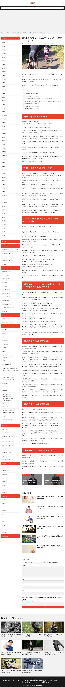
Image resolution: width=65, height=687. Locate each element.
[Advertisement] (32, 21)
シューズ (5, 472)
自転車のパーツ (10, 32)
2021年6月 (4, 42)
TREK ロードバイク (8, 417)
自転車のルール (6, 290)
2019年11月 (4, 111)
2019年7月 (4, 125)
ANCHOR (5, 326)
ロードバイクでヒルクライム (9, 424)
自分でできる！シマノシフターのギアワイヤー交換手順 (32, 634)
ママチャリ (5, 312)
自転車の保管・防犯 (7, 294)
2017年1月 (4, 233)
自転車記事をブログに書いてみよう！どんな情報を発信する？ (50, 497)
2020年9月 (4, 75)
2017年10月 (4, 200)
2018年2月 (4, 186)
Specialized (5, 402)
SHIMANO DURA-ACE (9, 394)
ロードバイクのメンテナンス (9, 436)
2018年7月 (4, 168)
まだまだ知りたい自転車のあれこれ (10, 265)
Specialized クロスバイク (9, 406)
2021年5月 (4, 46)
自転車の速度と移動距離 (8, 304)
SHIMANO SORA (8, 396)
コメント (24, 565)
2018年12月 (4, 150)
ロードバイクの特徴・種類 (8, 440)
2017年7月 (4, 211)
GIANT (4, 348)
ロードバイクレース (7, 447)
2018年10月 (4, 157)
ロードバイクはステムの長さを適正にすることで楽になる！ (50, 546)
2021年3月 (4, 53)
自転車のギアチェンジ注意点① (31, 103)
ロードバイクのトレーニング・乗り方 (10, 432)
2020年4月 (4, 93)
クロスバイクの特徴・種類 (8, 254)
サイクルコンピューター (8, 465)
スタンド (5, 476)
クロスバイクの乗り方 (8, 251)
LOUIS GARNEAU (7, 360)
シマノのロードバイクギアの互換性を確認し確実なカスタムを (10, 634)
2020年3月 (4, 96)
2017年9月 (4, 204)
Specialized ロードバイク (9, 408)
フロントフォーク (7, 519)
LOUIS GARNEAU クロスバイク (11, 364)
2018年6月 (4, 172)
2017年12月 (4, 193)
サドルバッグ (6, 469)
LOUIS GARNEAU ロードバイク (11, 366)
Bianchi (4, 330)
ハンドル (5, 512)
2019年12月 (4, 107)
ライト (4, 483)
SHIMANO (5, 386)
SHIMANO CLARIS (8, 392)
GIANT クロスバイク (8, 351)
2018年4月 (4, 179)
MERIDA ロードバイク (9, 375)
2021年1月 (4, 60)
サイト (23, 590)
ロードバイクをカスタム (8, 451)
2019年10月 (4, 114)
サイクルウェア (6, 462)
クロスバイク (6, 243)
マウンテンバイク (7, 276)
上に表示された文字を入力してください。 (31, 600)
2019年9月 (4, 118)
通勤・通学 (5, 308)
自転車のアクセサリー (8, 458)
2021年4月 (4, 49)
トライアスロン (6, 272)
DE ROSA (5, 344)
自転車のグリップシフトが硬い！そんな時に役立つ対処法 (32, 670)
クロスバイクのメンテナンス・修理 (10, 247)
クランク (5, 494)
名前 (23, 579)
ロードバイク (6, 421)
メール (23, 584)
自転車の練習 (6, 297)
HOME (3, 32)
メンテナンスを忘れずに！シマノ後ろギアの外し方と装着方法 (53, 652)
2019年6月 (4, 129)
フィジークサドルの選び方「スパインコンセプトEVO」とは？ (49, 506)
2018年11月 (4, 154)
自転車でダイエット (7, 286)
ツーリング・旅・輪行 (8, 268)
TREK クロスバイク (8, 415)
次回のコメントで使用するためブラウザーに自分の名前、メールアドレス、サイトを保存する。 (43, 597)
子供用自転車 (6, 283)
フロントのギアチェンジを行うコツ (32, 96)
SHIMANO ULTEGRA (8, 398)
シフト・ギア (17, 32)
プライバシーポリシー (29, 680)
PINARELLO (5, 379)
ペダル (4, 523)
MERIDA (5, 370)
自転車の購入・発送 (7, 301)
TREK (4, 411)
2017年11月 (4, 197)
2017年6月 (4, 215)
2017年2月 (4, 229)
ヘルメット (5, 480)
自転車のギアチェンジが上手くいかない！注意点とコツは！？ (33, 32)
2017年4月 (4, 222)
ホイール (5, 526)
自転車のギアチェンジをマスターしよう (33, 108)
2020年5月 (4, 89)
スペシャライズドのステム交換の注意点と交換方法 (49, 535)
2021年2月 (4, 57)
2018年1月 (4, 190)
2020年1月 (4, 103)
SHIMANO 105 (7, 390)
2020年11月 (4, 67)
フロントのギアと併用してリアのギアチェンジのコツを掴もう (37, 98)
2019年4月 (4, 136)
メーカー (5, 322)
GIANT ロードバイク (8, 353)
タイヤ (4, 505)
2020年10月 (4, 71)
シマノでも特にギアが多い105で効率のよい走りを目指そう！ (11, 652)
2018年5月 (4, 175)
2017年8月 (4, 208)
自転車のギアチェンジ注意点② (31, 106)
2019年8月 (4, 121)
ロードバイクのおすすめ (8, 428)
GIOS (4, 357)
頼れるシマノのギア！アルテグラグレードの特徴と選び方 (53, 634)
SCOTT (4, 383)
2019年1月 (4, 146)
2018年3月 (4, 182)
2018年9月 (4, 161)
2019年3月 (4, 139)
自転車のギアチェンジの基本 (30, 93)
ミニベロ (5, 279)
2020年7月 (4, 82)
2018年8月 (4, 164)
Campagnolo (5, 333)
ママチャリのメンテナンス (8, 315)
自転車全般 (52, 43)
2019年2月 (4, 143)
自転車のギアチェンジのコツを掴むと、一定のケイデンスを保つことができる (41, 101)
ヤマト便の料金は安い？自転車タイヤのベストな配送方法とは (50, 516)
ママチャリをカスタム (8, 319)
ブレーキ (5, 516)
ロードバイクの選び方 (8, 444)
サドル (4, 498)
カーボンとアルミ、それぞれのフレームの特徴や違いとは (50, 526)
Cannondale (5, 337)
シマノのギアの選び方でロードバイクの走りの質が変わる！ (32, 652)
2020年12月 (4, 64)
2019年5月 (4, 132)
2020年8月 (4, 78)
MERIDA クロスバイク (9, 373)
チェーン (5, 508)
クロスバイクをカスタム (8, 261)
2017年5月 (4, 218)
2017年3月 (4, 226)
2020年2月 (4, 100)
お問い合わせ (38, 680)
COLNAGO (5, 340)
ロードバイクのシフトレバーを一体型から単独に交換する (10, 670)
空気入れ (5, 487)
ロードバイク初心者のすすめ (9, 454)
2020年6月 (4, 85)
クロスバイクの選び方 (8, 258)
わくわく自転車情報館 (37, 683)
